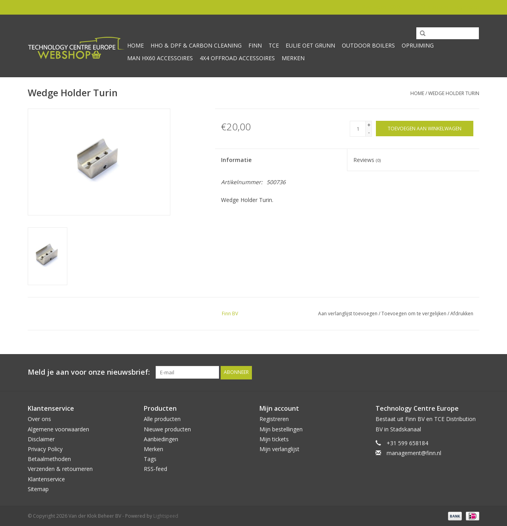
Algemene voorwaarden (58, 429)
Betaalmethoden (49, 458)
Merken (293, 58)
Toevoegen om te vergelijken (414, 313)
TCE (274, 45)
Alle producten (162, 419)
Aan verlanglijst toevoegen (347, 313)
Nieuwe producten (167, 429)
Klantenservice (46, 478)
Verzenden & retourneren (60, 469)
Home (135, 45)
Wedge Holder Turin (453, 93)
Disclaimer (41, 438)
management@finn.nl (414, 452)
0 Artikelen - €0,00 (378, 7)
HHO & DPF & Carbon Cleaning (196, 45)
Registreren (274, 419)
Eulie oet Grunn (310, 45)
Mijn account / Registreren (445, 7)
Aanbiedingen (161, 438)
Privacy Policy (45, 448)
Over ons (39, 419)
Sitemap (38, 488)
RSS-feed (155, 469)
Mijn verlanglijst (279, 448)
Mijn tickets (274, 438)
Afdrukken (461, 313)
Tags (150, 458)
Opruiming (418, 45)
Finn (255, 45)
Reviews (367, 160)
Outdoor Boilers (368, 45)
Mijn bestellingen (281, 429)
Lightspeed (165, 515)
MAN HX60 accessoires (160, 58)
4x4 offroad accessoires (237, 58)
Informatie (236, 160)
